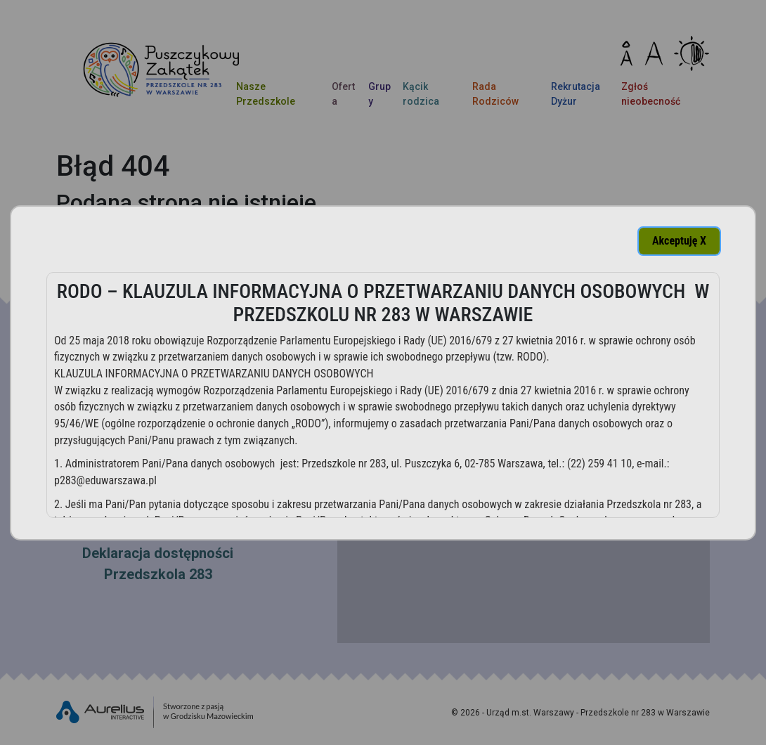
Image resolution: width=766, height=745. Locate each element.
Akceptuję (679, 240)
